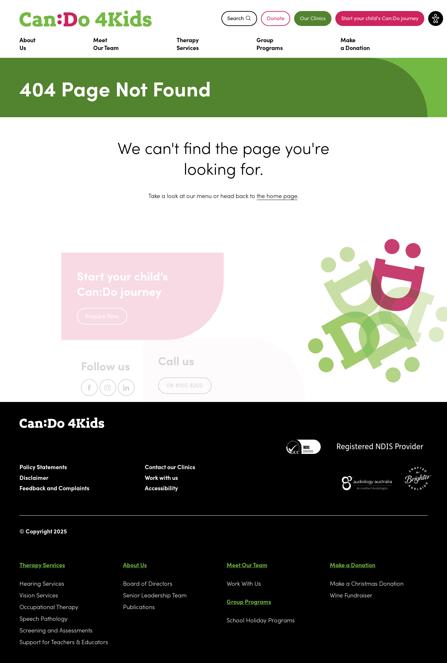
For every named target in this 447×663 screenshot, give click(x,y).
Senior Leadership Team (155, 595)
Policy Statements (43, 466)
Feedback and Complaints (54, 488)
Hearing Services (41, 583)
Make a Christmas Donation (367, 583)
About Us (135, 565)
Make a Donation (352, 565)
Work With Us (244, 583)
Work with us (161, 477)
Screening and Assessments (56, 630)
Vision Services (38, 595)
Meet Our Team (247, 565)
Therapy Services (42, 565)
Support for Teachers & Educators (63, 642)
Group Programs (249, 601)
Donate (278, 19)
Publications (139, 607)
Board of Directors (147, 583)
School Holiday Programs (261, 620)
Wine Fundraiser (351, 595)
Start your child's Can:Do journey (382, 19)
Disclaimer (34, 477)
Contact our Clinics (170, 466)
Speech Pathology (43, 618)
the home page (277, 196)
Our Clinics (313, 17)
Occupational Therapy (48, 607)
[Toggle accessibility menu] (435, 18)
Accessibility (161, 488)
